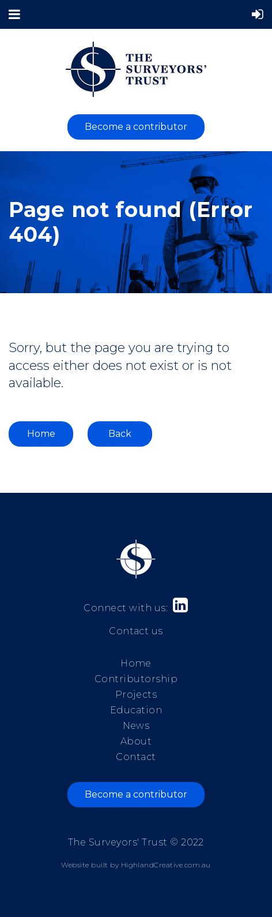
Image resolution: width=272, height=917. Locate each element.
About (136, 741)
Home (41, 433)
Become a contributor (136, 126)
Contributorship (136, 678)
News (136, 725)
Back (119, 433)
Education (136, 710)
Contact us (136, 631)
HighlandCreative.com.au (166, 864)
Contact (136, 756)
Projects (136, 694)
